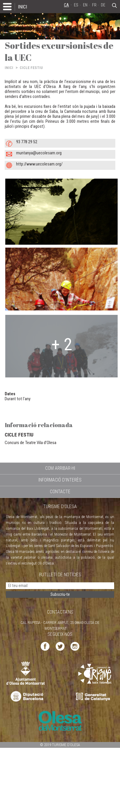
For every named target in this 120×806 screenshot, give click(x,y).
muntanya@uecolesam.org (39, 153)
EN (85, 5)
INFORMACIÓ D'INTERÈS (60, 480)
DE (103, 5)
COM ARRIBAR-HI (60, 468)
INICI (22, 7)
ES (76, 5)
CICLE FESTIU (31, 67)
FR (94, 5)
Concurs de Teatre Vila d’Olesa (30, 442)
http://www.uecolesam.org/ (39, 164)
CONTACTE (60, 491)
